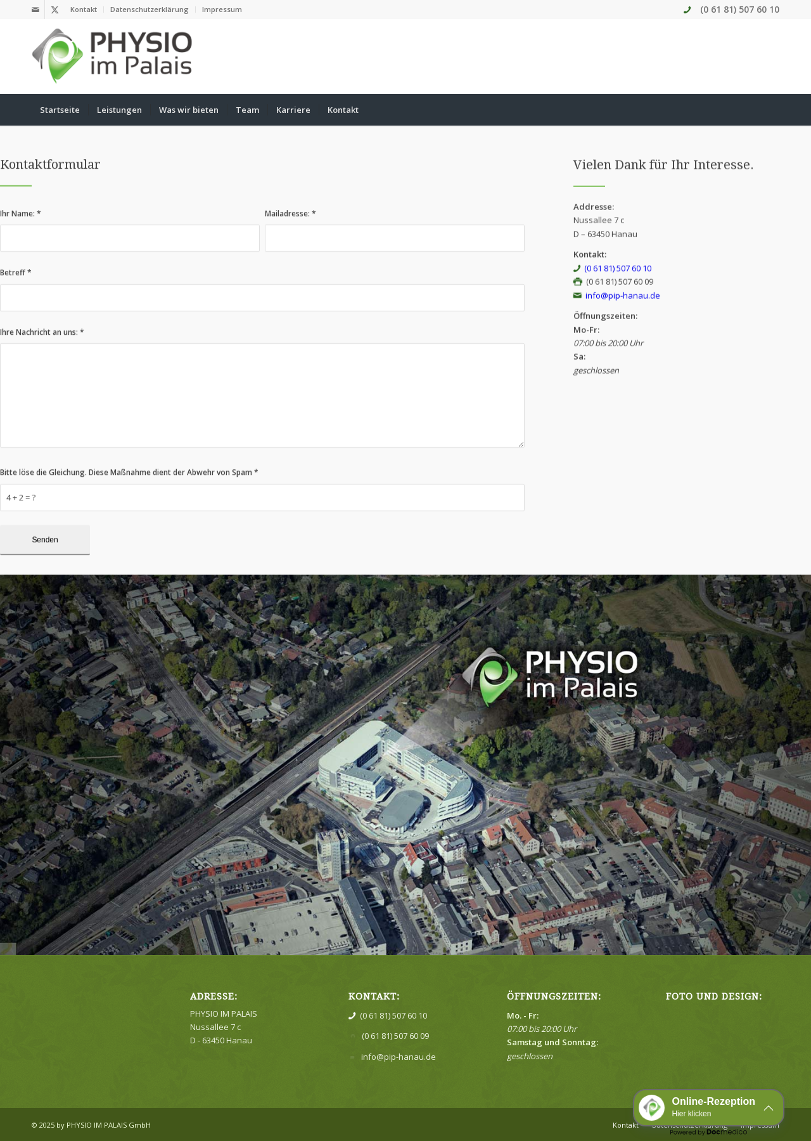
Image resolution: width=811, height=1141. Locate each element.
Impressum (222, 9)
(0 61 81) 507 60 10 (739, 9)
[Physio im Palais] (113, 56)
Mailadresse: (290, 228)
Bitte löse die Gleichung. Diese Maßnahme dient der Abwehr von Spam (129, 487)
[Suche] (771, 110)
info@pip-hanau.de (622, 312)
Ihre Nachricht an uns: (42, 347)
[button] (708, 1107)
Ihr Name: (20, 228)
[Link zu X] (54, 9)
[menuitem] (84, 9)
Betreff (16, 287)
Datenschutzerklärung (149, 9)
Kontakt (83, 9)
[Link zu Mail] (35, 9)
